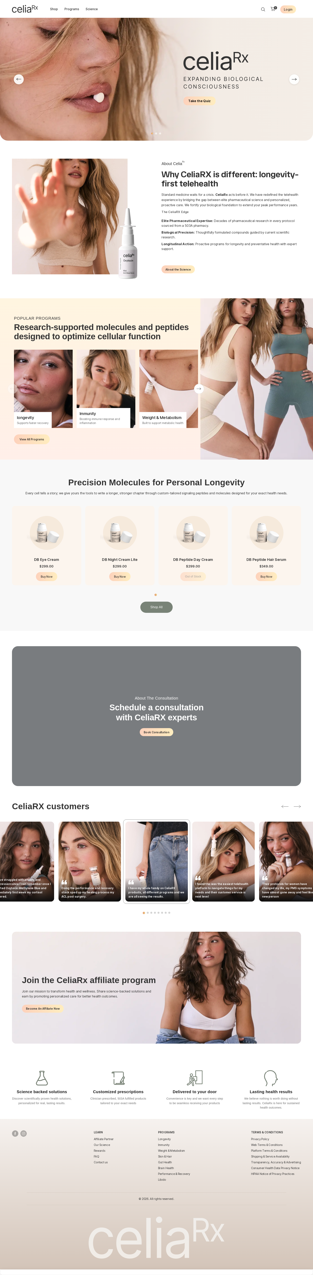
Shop (54, 9)
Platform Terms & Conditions (269, 1150)
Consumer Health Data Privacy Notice (275, 1168)
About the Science (178, 269)
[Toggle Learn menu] (98, 1133)
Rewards (99, 1150)
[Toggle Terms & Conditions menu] (267, 1133)
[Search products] (263, 9)
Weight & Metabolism (171, 1150)
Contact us (101, 1162)
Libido (162, 1179)
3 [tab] (160, 133)
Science (92, 9)
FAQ (96, 1156)
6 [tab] (162, 913)
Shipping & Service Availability (270, 1156)
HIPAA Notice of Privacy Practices (272, 1173)
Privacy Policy (260, 1139)
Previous (13, 389)
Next (199, 389)
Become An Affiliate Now (43, 1008)
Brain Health (166, 1168)
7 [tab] (166, 913)
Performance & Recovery (174, 1173)
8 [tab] (169, 913)
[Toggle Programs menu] (166, 1133)
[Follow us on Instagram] (23, 1133)
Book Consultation (156, 732)
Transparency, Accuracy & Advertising (276, 1162)
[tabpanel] (156, 79)
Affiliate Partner (104, 1139)
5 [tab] (158, 913)
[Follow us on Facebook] (15, 1133)
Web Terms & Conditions (266, 1145)
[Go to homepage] (25, 9)
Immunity (163, 1145)
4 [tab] (155, 913)
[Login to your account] (288, 9)
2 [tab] (156, 133)
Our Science (102, 1145)
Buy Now (46, 576)
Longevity (164, 1139)
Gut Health (165, 1162)
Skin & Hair (165, 1156)
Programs (71, 9)
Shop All (156, 607)
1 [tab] (152, 133)
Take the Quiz (199, 101)
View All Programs (32, 439)
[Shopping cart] (272, 9)
